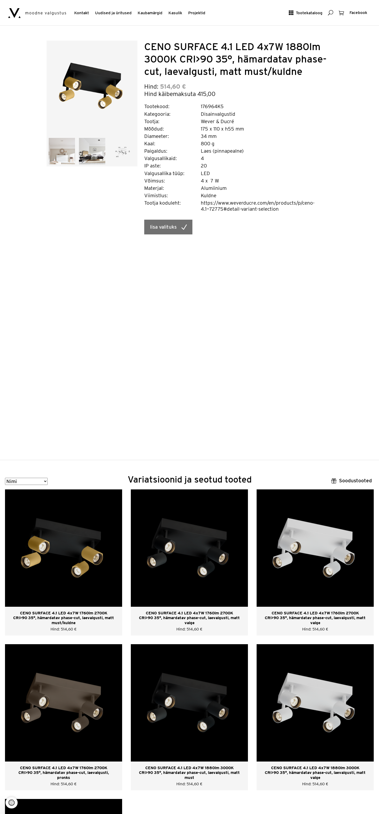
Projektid (196, 12)
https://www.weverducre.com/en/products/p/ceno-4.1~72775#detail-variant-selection (258, 206)
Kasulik (175, 12)
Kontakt (81, 12)
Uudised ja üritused (113, 12)
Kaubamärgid (150, 12)
